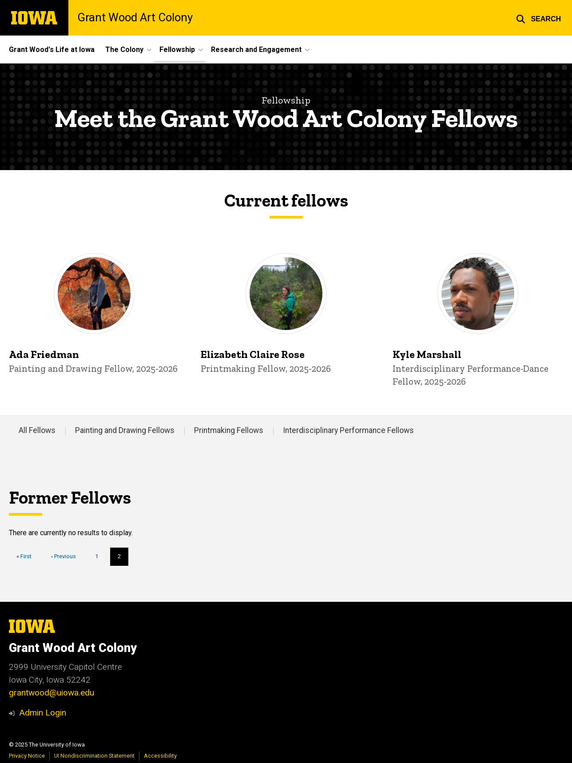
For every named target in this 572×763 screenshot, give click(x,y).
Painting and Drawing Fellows (125, 430)
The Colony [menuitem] (124, 49)
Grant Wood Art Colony (135, 18)
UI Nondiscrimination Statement (94, 755)
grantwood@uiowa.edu (51, 692)
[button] (538, 18)
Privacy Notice (27, 755)
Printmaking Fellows (228, 430)
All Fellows (37, 430)
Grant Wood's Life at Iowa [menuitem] (52, 49)
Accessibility (160, 755)
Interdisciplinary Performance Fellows (348, 430)
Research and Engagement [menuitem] (256, 49)
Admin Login (42, 712)
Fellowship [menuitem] (177, 49)
